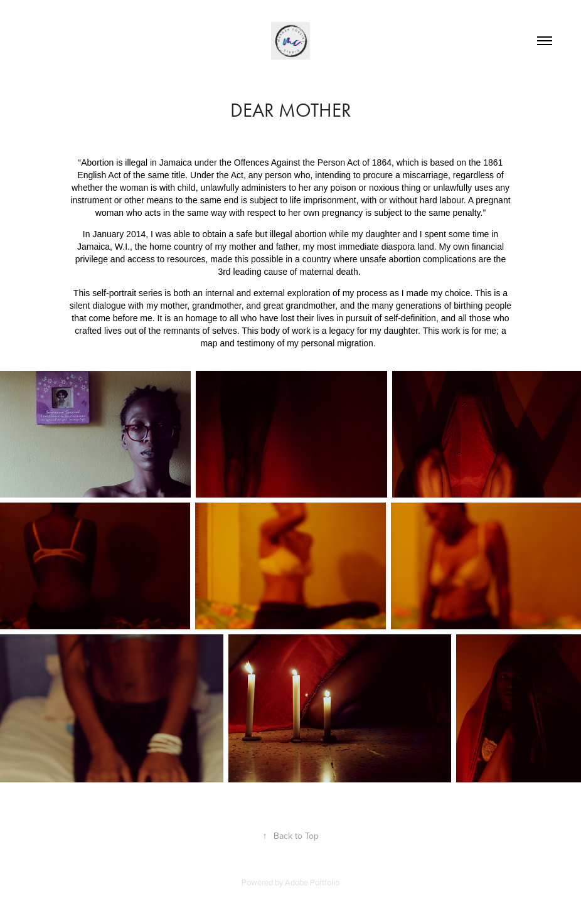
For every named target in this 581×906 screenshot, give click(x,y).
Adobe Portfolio (312, 882)
